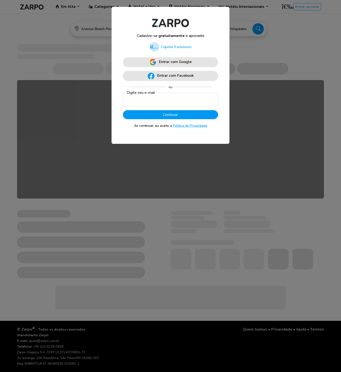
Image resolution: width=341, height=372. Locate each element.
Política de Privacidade (190, 125)
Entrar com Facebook (171, 76)
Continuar (170, 114)
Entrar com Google (171, 62)
